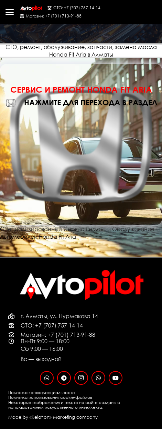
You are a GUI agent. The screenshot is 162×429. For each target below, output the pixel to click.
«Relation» (41, 417)
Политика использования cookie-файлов (50, 397)
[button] (9, 12)
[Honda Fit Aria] (81, 67)
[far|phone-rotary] (14, 325)
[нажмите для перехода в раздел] (14, 102)
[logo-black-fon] (31, 8)
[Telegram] (64, 378)
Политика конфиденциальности (41, 392)
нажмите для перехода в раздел (90, 102)
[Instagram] (81, 378)
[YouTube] (115, 378)
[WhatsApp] (47, 378)
